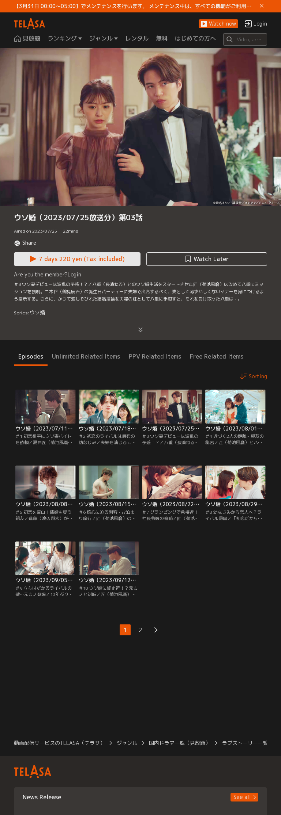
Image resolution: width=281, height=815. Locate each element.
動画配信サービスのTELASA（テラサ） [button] (59, 742)
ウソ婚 (37, 312)
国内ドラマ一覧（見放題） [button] (179, 742)
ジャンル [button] (127, 742)
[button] (218, 23)
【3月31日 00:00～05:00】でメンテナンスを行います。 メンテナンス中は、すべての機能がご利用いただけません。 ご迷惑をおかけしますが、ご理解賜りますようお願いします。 (135, 6)
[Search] (245, 39)
